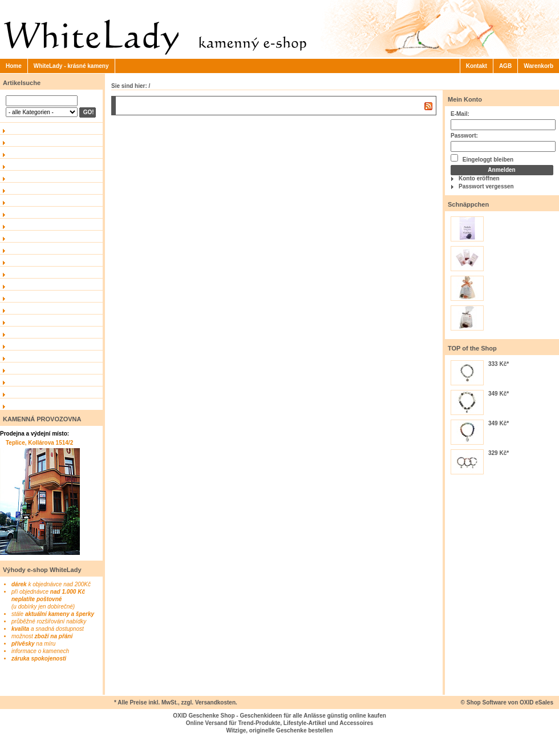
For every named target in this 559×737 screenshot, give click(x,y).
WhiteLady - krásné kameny (71, 66)
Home (14, 66)
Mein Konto (465, 99)
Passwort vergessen (486, 186)
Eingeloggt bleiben (482, 158)
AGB (505, 66)
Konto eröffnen (479, 178)
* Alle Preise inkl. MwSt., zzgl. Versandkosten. (175, 702)
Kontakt (476, 66)
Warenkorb (538, 66)
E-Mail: (460, 114)
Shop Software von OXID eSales (510, 702)
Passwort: (464, 135)
